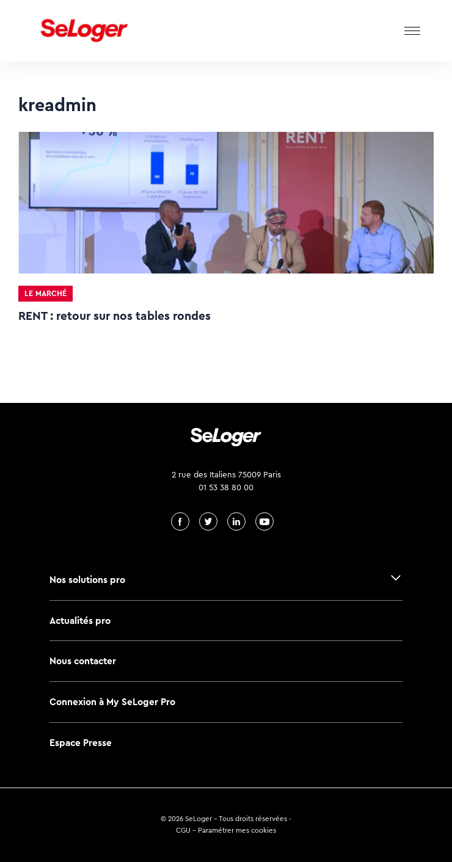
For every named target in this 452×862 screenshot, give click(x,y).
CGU (183, 830)
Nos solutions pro (87, 580)
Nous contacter (82, 661)
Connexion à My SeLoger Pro (112, 702)
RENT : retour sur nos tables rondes (114, 316)
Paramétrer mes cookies (237, 830)
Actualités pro (80, 621)
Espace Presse (80, 743)
